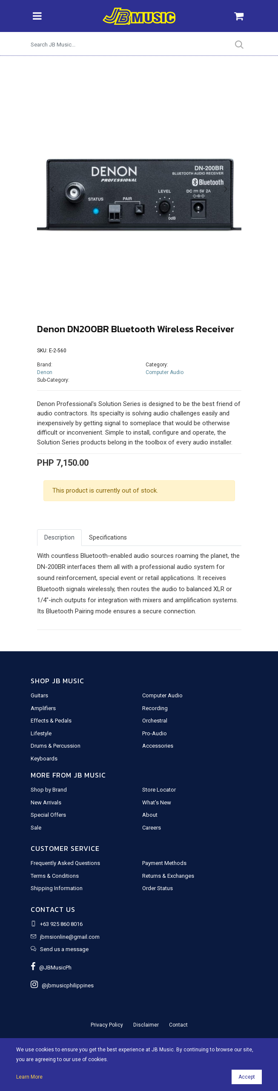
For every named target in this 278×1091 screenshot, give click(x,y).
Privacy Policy (107, 1025)
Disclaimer (146, 1025)
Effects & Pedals (51, 720)
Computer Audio (164, 372)
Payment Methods (164, 863)
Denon (44, 372)
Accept (246, 1077)
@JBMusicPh (51, 967)
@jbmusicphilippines (62, 985)
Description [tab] (59, 537)
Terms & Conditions (55, 876)
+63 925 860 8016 (61, 924)
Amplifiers (43, 708)
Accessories (157, 746)
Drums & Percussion (55, 746)
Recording (155, 708)
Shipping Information (57, 888)
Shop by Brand (49, 789)
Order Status (157, 888)
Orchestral (154, 720)
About (150, 815)
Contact (178, 1025)
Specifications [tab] (108, 537)
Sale (36, 827)
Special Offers (48, 815)
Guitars (39, 695)
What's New (156, 802)
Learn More (29, 1077)
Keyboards (44, 758)
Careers (151, 827)
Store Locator (159, 789)
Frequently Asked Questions (65, 863)
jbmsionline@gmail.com (70, 937)
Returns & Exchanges (168, 876)
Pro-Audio (154, 733)
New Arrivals (46, 802)
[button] (52, 189)
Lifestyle (41, 733)
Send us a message (64, 949)
